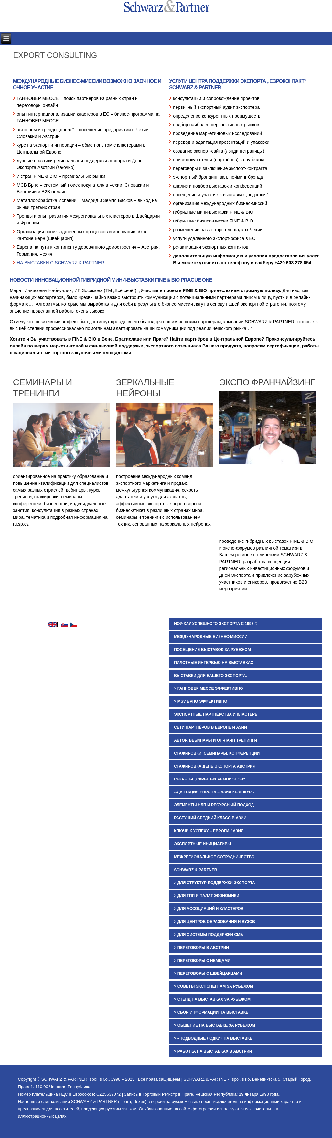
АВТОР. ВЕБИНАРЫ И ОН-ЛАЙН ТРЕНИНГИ (215, 740)
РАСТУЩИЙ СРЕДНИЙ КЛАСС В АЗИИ (210, 818)
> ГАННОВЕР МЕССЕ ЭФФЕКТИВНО (208, 688)
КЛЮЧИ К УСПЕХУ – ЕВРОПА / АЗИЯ (208, 831)
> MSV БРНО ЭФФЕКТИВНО (200, 701)
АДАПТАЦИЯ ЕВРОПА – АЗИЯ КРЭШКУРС (214, 792)
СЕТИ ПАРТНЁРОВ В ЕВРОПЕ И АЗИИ (210, 727)
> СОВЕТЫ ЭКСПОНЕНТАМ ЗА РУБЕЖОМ (213, 986)
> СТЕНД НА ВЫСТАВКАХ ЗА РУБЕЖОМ (212, 999)
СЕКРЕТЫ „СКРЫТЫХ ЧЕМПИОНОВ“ (209, 779)
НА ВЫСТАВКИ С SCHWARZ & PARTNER (60, 262)
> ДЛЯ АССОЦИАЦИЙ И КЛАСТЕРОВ (208, 908)
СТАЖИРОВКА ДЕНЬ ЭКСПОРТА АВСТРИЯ (214, 766)
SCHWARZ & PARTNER (195, 870)
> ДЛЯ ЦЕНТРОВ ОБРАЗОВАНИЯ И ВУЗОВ (214, 921)
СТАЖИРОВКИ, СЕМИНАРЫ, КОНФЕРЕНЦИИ (217, 753)
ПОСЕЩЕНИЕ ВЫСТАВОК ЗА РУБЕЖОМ (212, 649)
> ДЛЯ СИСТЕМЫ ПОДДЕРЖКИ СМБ (208, 934)
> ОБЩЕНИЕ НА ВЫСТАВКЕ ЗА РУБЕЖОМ (214, 1025)
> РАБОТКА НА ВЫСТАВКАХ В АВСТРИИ (213, 1051)
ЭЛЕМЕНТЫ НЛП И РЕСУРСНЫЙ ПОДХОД (214, 805)
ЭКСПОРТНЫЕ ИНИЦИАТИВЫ (202, 844)
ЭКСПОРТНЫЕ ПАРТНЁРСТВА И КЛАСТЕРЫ (216, 714)
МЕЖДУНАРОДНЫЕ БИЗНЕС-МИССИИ (210, 636)
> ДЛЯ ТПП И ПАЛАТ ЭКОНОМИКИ (206, 895)
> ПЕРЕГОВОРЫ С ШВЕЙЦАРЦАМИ (208, 973)
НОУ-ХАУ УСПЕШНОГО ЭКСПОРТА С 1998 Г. (215, 623)
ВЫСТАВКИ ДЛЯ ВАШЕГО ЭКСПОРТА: (210, 675)
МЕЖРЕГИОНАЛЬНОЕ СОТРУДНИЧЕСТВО (214, 857)
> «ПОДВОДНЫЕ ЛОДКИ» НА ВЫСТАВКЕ (213, 1038)
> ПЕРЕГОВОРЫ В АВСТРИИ (201, 947)
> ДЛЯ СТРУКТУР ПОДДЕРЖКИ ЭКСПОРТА (214, 883)
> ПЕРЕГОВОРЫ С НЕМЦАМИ (202, 960)
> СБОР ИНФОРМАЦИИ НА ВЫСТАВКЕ (211, 1012)
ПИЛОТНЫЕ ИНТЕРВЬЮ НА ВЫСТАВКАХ (213, 662)
